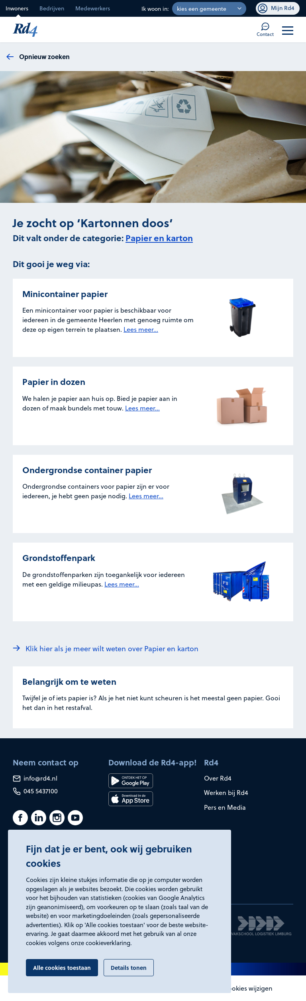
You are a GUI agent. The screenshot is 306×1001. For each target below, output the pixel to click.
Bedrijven (51, 8)
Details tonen (129, 967)
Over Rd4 (217, 778)
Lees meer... (141, 329)
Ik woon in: (155, 8)
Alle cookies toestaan (62, 967)
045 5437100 (35, 790)
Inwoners (17, 8)
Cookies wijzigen (248, 988)
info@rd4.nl (35, 778)
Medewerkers (92, 8)
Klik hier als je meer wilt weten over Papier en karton (112, 648)
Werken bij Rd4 (226, 792)
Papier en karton (159, 238)
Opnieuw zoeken (44, 56)
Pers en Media (225, 807)
